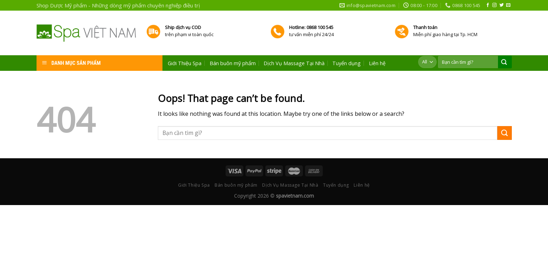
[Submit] (504, 133)
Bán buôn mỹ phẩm (233, 63)
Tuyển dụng (346, 63)
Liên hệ (377, 63)
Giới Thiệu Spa (184, 63)
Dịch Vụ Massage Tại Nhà (294, 63)
